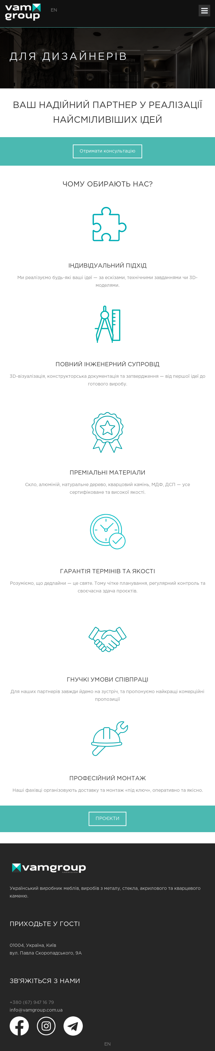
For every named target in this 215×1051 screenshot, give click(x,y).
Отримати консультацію (107, 151)
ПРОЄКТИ (107, 818)
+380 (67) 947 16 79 (32, 1003)
